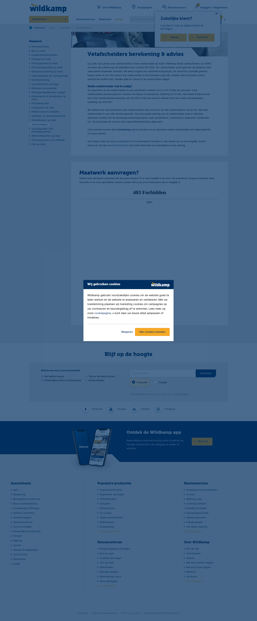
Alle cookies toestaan (152, 332)
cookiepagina (102, 313)
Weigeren (127, 332)
